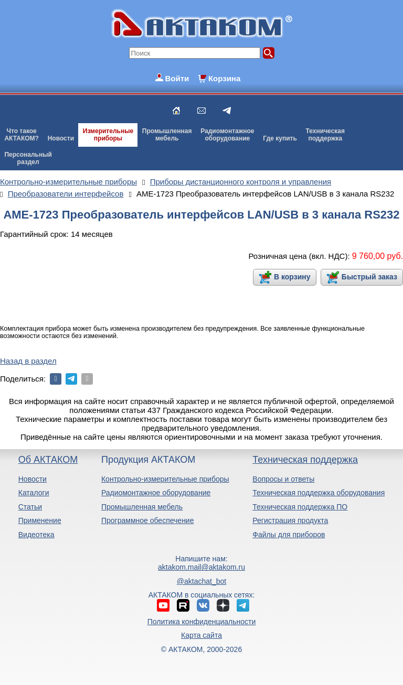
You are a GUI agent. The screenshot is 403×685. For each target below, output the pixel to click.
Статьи (30, 507)
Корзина (224, 78)
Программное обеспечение (147, 520)
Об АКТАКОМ (48, 459)
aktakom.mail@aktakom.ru (201, 567)
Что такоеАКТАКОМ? (21, 134)
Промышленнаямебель (167, 134)
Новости (61, 138)
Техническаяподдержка (325, 134)
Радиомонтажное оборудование (155, 492)
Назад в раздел (28, 360)
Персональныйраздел (27, 158)
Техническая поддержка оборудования (318, 492)
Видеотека (36, 534)
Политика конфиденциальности (201, 621)
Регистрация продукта (290, 520)
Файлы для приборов (288, 534)
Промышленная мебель (142, 507)
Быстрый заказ (369, 277)
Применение (39, 520)
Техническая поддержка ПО (299, 507)
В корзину (292, 277)
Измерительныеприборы (108, 134)
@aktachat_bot (201, 581)
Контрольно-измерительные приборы (165, 479)
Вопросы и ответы (283, 479)
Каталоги (33, 492)
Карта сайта (201, 635)
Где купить (280, 138)
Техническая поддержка (305, 459)
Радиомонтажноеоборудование (227, 134)
